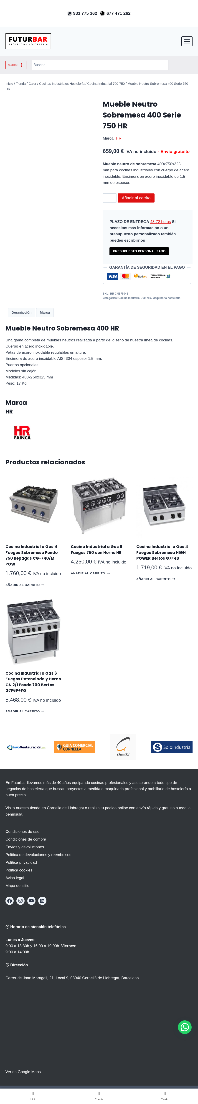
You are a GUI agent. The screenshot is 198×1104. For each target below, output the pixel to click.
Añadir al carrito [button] (24, 585)
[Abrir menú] (187, 41)
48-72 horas (160, 222)
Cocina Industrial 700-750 (134, 298)
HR (119, 138)
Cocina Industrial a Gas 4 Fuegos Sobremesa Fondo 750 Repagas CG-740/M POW (31, 555)
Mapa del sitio (17, 886)
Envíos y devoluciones (24, 847)
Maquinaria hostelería (166, 298)
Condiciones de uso (22, 831)
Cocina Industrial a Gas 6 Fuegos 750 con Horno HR (96, 549)
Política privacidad (21, 862)
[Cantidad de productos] (110, 198)
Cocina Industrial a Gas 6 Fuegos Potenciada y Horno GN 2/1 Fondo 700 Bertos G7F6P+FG (33, 682)
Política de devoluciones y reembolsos (38, 855)
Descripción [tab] (22, 312)
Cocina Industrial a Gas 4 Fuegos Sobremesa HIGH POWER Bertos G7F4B (162, 552)
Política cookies (18, 870)
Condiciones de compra (25, 839)
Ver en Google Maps (23, 1072)
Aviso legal (14, 878)
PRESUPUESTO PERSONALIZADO (139, 251)
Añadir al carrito (136, 198)
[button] (185, 1027)
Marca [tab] (45, 312)
